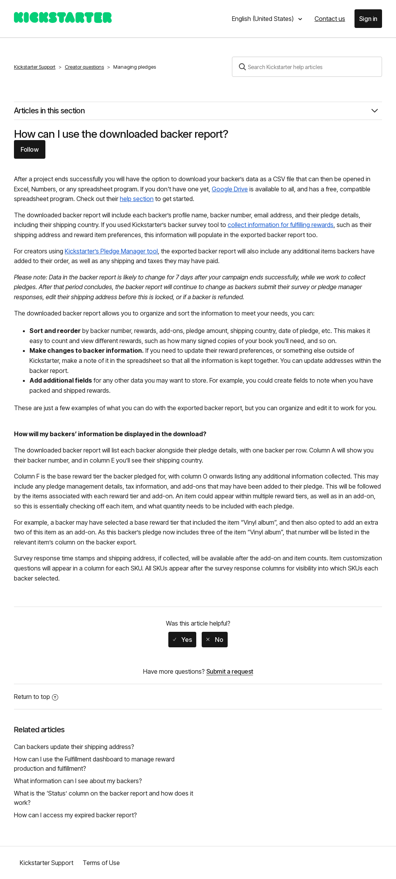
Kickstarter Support (34, 67)
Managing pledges (134, 67)
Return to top (36, 696)
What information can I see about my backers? (78, 781)
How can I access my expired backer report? (75, 815)
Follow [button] (30, 149)
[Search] (307, 67)
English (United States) (263, 19)
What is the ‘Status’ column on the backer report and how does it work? (103, 797)
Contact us (330, 19)
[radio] (182, 639)
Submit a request (229, 671)
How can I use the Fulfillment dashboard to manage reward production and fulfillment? (94, 763)
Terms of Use (101, 863)
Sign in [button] (368, 19)
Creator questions (84, 67)
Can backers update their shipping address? (74, 747)
